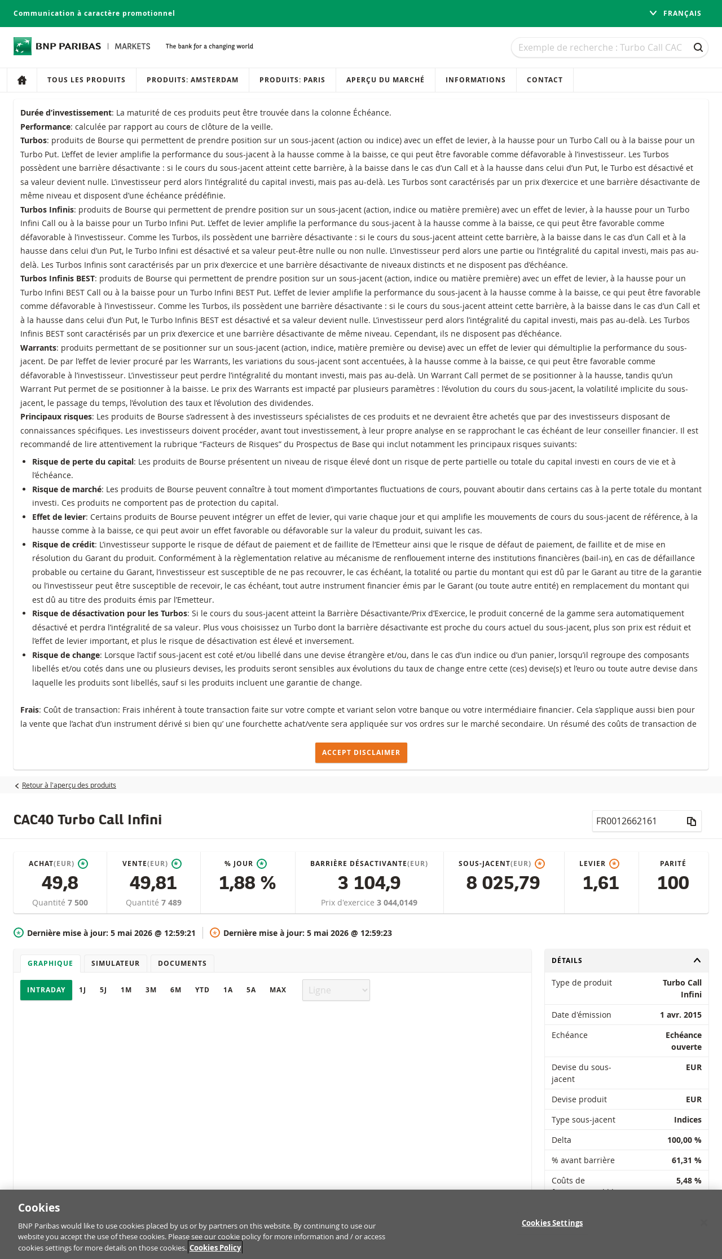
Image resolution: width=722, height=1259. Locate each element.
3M (151, 990)
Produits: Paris (292, 80)
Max (278, 990)
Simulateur (115, 963)
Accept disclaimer (361, 752)
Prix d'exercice (349, 902)
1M (126, 990)
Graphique (50, 963)
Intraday (46, 990)
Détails (627, 960)
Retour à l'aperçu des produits (69, 784)
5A (251, 990)
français (675, 13)
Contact (545, 80)
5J (103, 990)
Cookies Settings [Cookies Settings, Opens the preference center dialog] (552, 1230)
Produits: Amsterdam (193, 80)
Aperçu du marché (385, 80)
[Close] (704, 1229)
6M (176, 990)
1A (228, 990)
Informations (476, 80)
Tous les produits (86, 80)
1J (82, 990)
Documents (182, 963)
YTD (202, 990)
